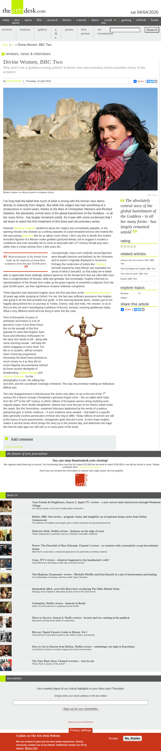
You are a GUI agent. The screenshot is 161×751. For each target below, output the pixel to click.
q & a (56, 33)
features (25, 29)
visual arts (106, 21)
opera (28, 20)
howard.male (14, 80)
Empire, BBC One (128, 279)
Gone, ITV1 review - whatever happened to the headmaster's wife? (70, 559)
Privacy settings (80, 730)
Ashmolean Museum (97, 292)
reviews (7, 29)
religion (123, 298)
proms (69, 29)
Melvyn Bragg (28, 372)
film (39, 20)
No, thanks (132, 738)
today (6, 20)
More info (31, 748)
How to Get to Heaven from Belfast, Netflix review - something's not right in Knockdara (83, 646)
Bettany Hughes (24, 228)
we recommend (105, 31)
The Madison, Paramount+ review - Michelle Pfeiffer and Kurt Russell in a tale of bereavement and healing (94, 574)
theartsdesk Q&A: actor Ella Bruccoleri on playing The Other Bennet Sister (76, 588)
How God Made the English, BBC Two (137, 269)
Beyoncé (27, 235)
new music (16, 21)
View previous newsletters (80, 722)
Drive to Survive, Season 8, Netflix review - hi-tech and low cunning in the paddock (81, 617)
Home (5, 44)
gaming (126, 20)
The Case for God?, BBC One (134, 274)
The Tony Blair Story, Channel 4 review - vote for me (63, 661)
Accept (113, 738)
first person (85, 31)
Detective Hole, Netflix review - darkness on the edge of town (68, 531)
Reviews (124, 293)
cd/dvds (141, 20)
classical (52, 20)
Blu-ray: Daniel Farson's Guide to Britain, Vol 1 (60, 632)
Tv (13, 44)
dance (95, 20)
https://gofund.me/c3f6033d (90, 467)
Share (139, 81)
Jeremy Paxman (13, 376)
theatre (66, 20)
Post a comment (14, 446)
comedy (81, 20)
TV (139, 293)
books (155, 20)
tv (115, 20)
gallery (42, 29)
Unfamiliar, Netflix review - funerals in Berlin (59, 603)
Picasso (100, 264)
